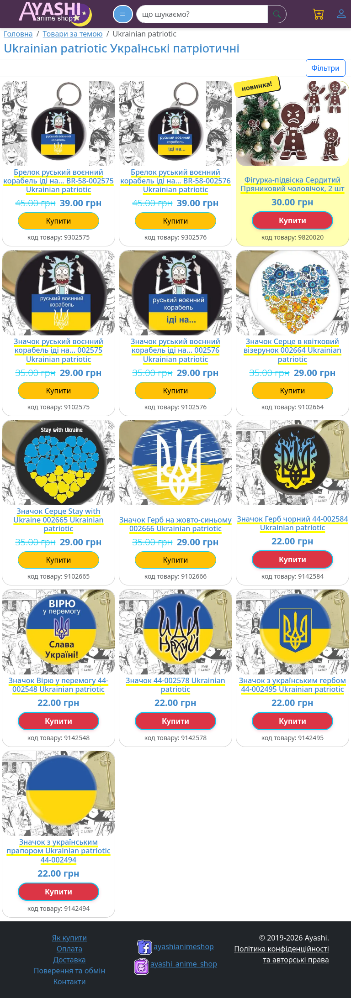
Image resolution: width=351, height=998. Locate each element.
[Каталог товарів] (123, 14)
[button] (318, 14)
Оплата (69, 949)
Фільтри (326, 68)
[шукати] (277, 14)
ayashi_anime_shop (175, 964)
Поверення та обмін (69, 971)
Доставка (69, 960)
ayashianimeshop (175, 946)
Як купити (69, 938)
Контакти (69, 982)
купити (58, 221)
